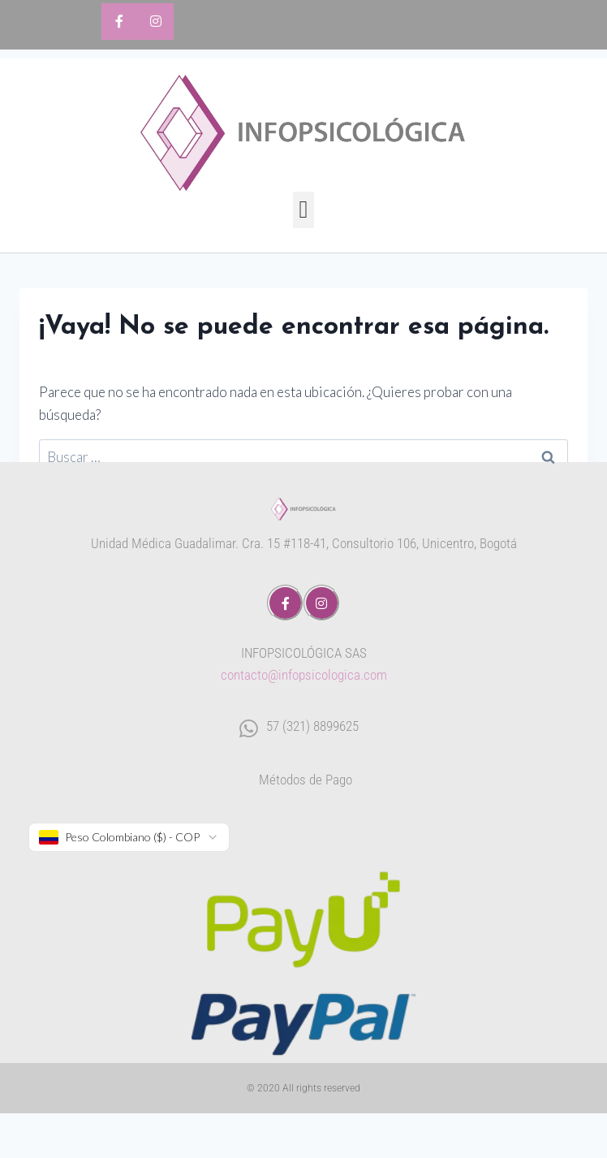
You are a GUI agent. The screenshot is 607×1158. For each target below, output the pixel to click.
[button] (303, 210)
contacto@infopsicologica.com (304, 675)
